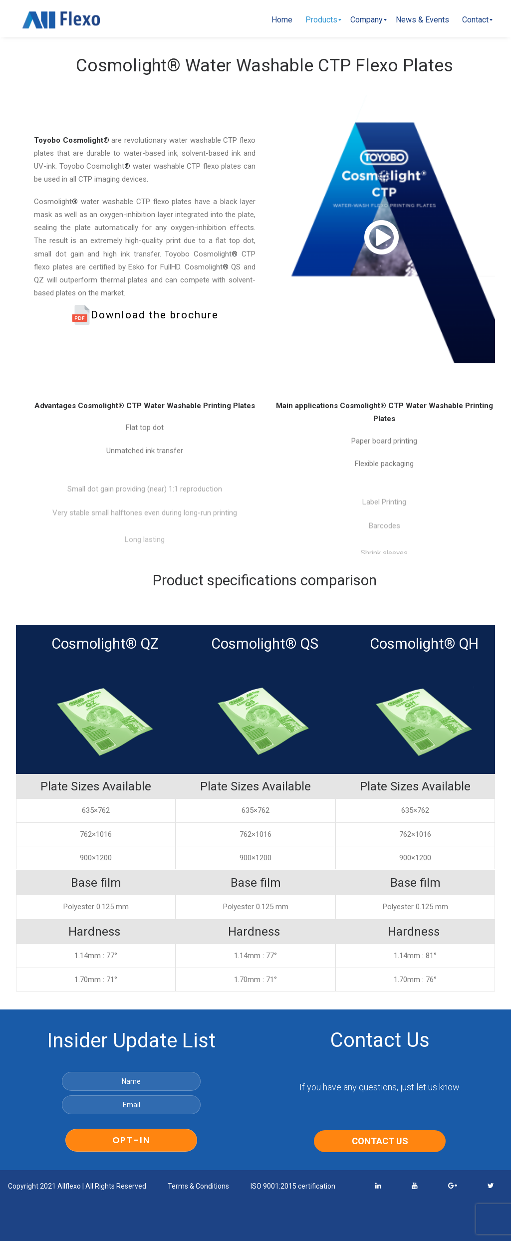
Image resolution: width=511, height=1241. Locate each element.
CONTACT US (380, 1140)
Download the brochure (145, 314)
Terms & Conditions (198, 1186)
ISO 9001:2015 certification (293, 1186)
